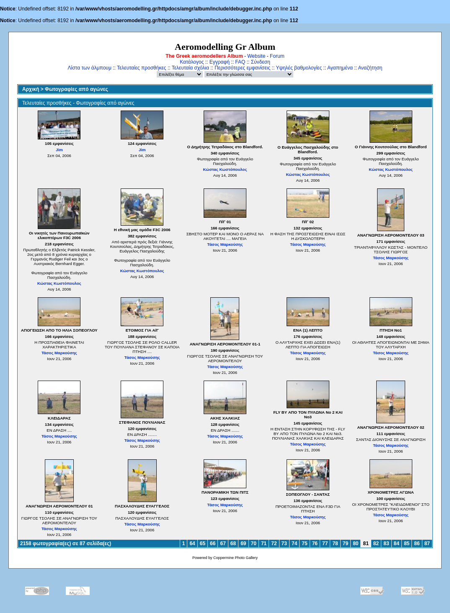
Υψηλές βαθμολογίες (299, 68)
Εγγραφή (219, 62)
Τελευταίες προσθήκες (141, 68)
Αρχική (30, 89)
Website (256, 56)
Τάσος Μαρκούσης (225, 244)
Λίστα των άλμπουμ (89, 68)
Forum (277, 56)
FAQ (240, 62)
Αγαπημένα (340, 68)
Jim (59, 149)
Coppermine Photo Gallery (235, 558)
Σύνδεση (260, 62)
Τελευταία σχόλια (190, 68)
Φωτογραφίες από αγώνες (76, 89)
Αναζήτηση (370, 68)
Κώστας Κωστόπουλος (225, 169)
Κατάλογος (192, 62)
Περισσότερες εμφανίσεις (242, 68)
